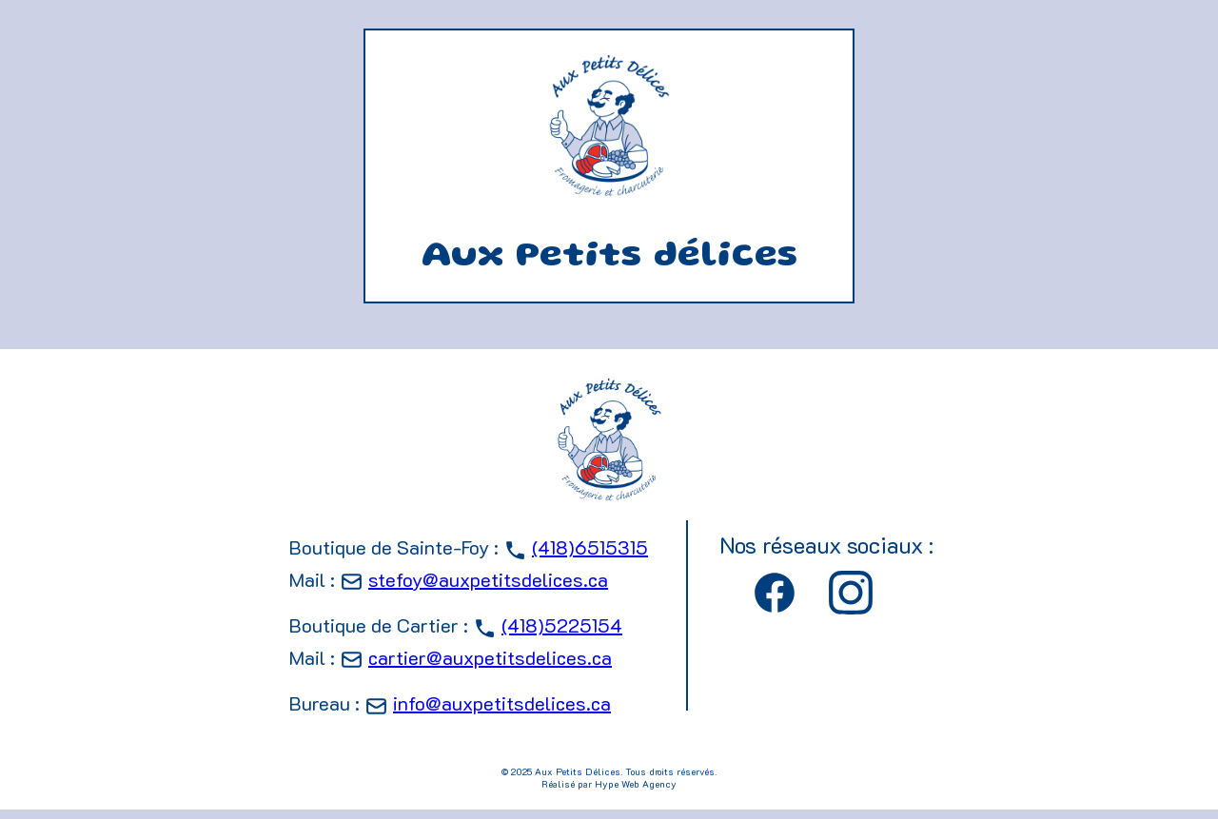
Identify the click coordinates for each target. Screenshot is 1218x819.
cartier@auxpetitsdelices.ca (490, 657)
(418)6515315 (590, 547)
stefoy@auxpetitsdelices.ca (488, 579)
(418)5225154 (561, 625)
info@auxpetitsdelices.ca (502, 703)
